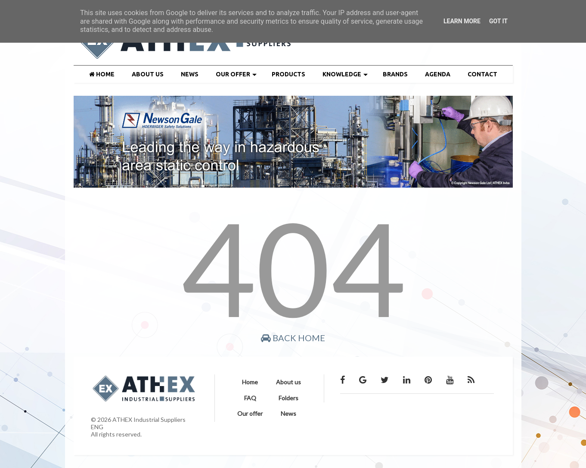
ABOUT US (148, 74)
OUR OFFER (236, 74)
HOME (102, 74)
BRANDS (395, 74)
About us (288, 382)
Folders (288, 398)
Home (250, 382)
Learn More (462, 21)
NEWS (189, 74)
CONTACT (482, 74)
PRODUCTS (288, 74)
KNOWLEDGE (345, 74)
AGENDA (437, 74)
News (288, 413)
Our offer (250, 413)
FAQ (250, 398)
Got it (498, 21)
